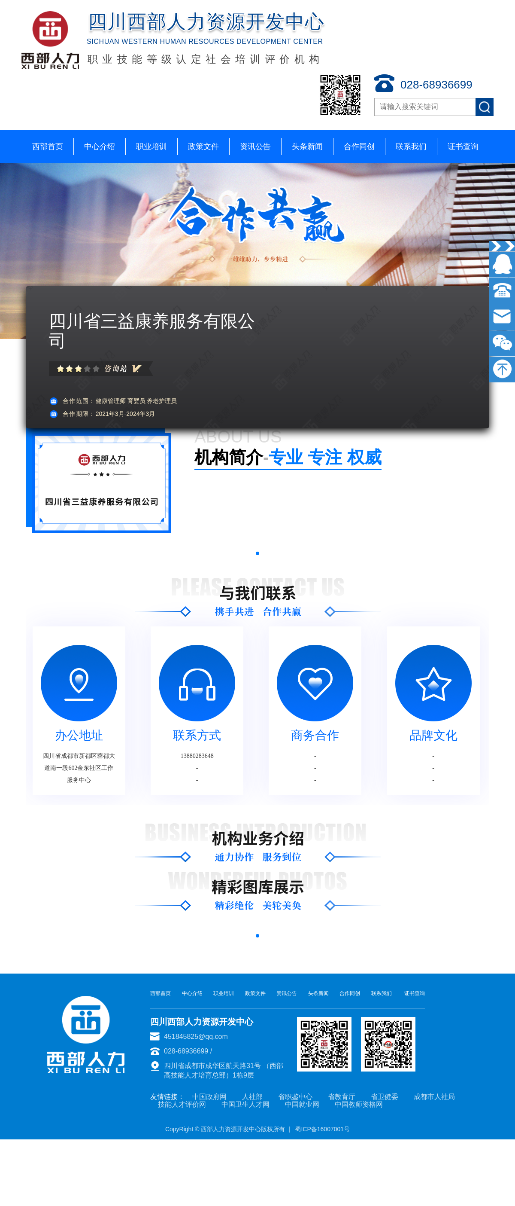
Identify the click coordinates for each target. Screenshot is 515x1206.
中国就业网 (302, 1104)
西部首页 (47, 146)
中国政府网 (209, 1096)
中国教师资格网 (359, 1104)
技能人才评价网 (182, 1104)
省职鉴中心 (295, 1096)
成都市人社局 (434, 1096)
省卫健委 (384, 1096)
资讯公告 (255, 146)
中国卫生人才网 (245, 1104)
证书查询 (463, 146)
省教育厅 (341, 1096)
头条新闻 (307, 146)
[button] (257, 553)
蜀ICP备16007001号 (322, 1129)
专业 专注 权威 (288, 457)
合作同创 (359, 146)
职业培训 (151, 146)
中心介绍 (99, 146)
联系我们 (411, 146)
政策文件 (203, 146)
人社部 (252, 1096)
